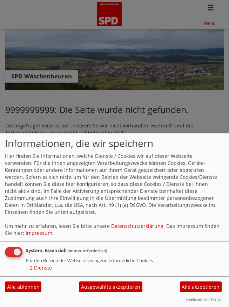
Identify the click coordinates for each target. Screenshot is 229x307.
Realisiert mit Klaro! (203, 299)
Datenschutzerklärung (137, 226)
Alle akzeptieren (201, 287)
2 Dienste (39, 267)
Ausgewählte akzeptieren (110, 287)
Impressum (39, 233)
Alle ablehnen (23, 287)
